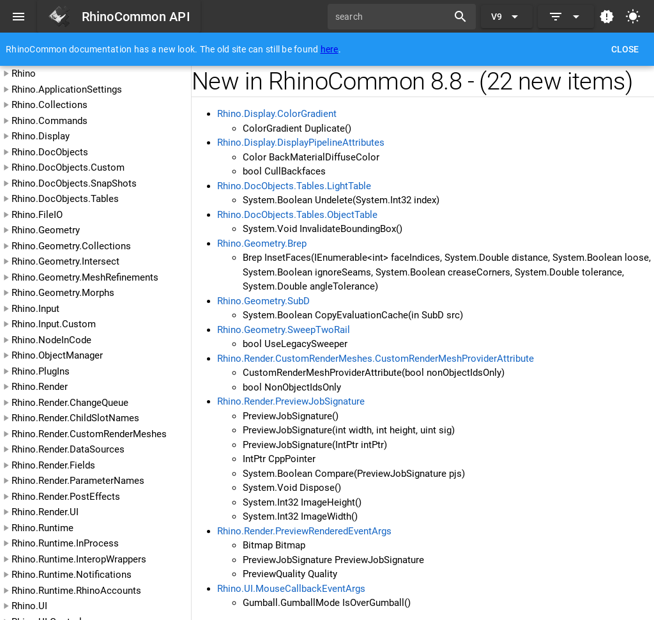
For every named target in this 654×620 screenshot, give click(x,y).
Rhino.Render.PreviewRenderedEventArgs (304, 531)
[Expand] (566, 16)
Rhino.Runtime (42, 528)
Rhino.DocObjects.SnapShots (74, 183)
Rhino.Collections (49, 105)
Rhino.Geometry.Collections (71, 246)
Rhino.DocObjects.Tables (65, 199)
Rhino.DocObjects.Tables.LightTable (294, 186)
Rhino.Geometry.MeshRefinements (84, 277)
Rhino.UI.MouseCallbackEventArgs (291, 588)
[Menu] (18, 16)
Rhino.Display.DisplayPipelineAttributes (300, 142)
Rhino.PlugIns (40, 371)
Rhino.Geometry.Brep (262, 243)
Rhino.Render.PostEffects (65, 496)
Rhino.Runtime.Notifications (71, 574)
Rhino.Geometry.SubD (263, 301)
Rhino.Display (40, 136)
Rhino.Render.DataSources (68, 449)
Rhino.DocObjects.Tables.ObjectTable (297, 215)
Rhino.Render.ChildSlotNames (75, 418)
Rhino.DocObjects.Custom (68, 167)
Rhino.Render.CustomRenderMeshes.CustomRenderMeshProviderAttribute (375, 358)
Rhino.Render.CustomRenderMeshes (89, 434)
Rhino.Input (35, 308)
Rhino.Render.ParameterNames (77, 480)
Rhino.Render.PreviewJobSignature (291, 401)
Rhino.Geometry (45, 230)
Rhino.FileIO (37, 215)
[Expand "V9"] (507, 16)
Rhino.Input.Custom (53, 324)
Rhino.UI (29, 606)
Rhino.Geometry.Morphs (62, 292)
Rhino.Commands (49, 121)
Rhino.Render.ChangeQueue (69, 402)
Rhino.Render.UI (45, 512)
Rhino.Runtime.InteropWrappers (78, 559)
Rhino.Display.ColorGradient (277, 114)
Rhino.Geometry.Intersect (65, 261)
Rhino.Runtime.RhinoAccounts (76, 590)
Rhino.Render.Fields (53, 465)
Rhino (23, 73)
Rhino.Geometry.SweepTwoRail (283, 330)
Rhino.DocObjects (49, 152)
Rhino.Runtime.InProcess (65, 543)
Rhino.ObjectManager (57, 355)
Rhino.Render (39, 386)
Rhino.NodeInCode (51, 340)
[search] (392, 16)
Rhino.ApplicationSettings (66, 89)
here (329, 49)
